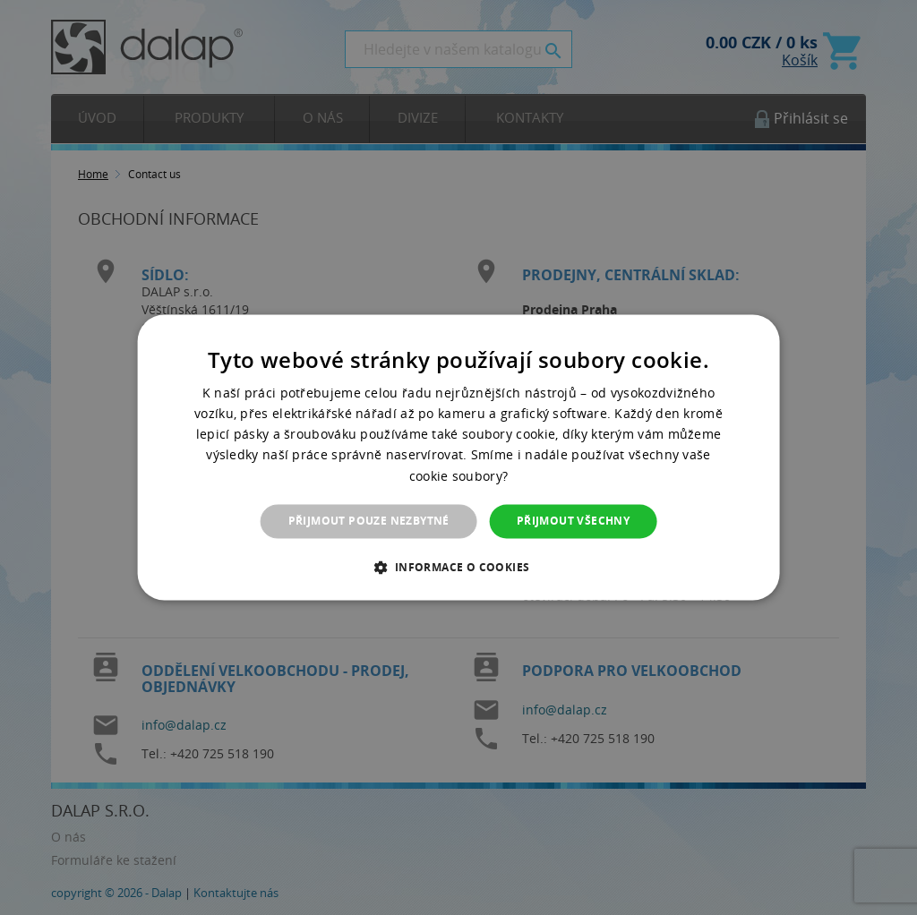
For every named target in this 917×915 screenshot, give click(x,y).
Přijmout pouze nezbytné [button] (369, 520)
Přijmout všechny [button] (573, 520)
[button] (458, 567)
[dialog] (459, 457)
